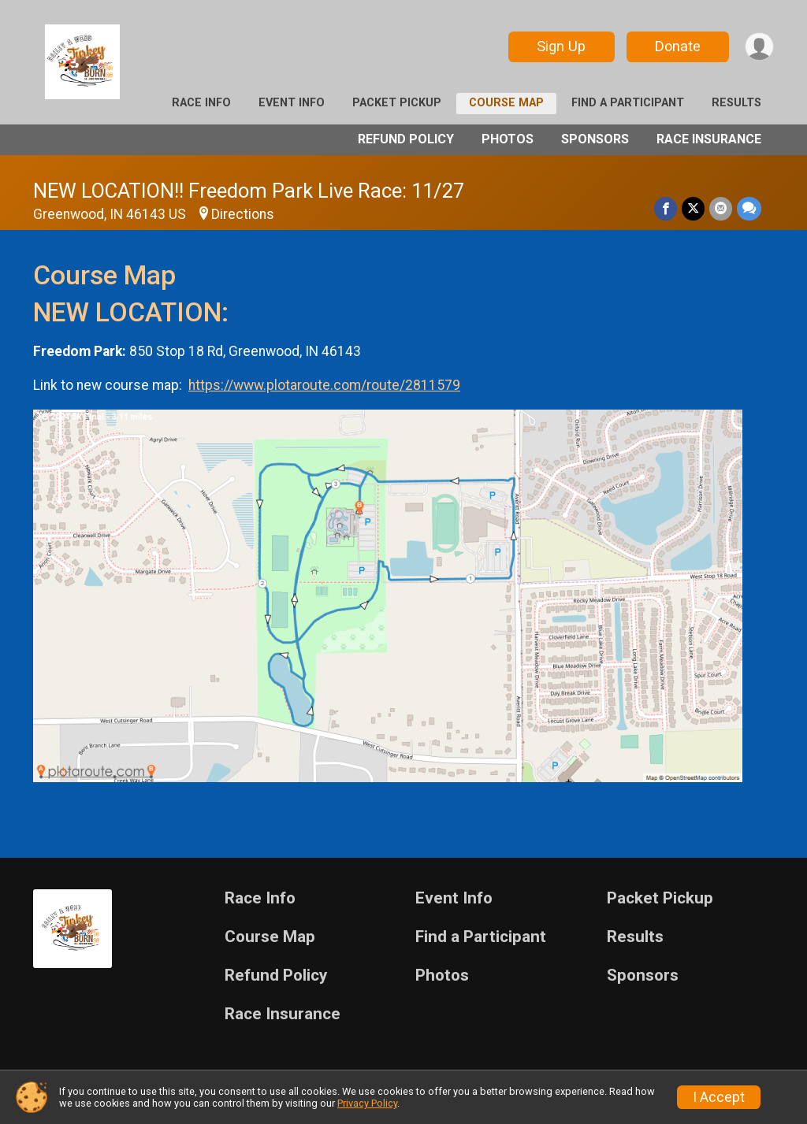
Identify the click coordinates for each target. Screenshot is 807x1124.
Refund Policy (406, 139)
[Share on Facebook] (665, 208)
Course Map (506, 102)
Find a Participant (627, 102)
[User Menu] (759, 46)
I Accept (719, 1097)
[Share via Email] (720, 208)
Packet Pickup (396, 102)
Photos (508, 139)
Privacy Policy (367, 1103)
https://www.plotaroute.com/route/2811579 (324, 385)
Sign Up (561, 46)
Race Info (201, 102)
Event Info (291, 102)
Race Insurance (708, 139)
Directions (242, 214)
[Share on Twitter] (693, 208)
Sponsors (595, 139)
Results (736, 102)
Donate (678, 46)
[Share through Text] (749, 208)
